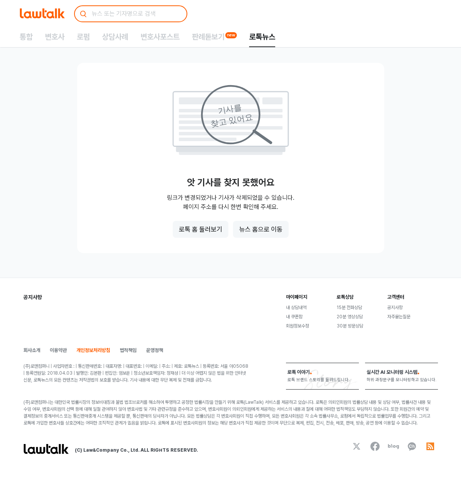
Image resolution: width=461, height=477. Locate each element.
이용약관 (58, 350)
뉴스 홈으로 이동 (261, 229)
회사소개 (31, 350)
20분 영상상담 (350, 316)
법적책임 (128, 350)
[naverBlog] (393, 446)
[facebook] (375, 446)
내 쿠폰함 (294, 316)
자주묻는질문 (398, 316)
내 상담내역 (296, 307)
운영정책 (154, 350)
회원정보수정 (297, 326)
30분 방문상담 (350, 326)
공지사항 (395, 307)
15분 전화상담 (349, 307)
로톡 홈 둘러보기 (200, 229)
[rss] (430, 446)
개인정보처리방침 (93, 350)
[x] (356, 446)
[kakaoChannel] (412, 446)
